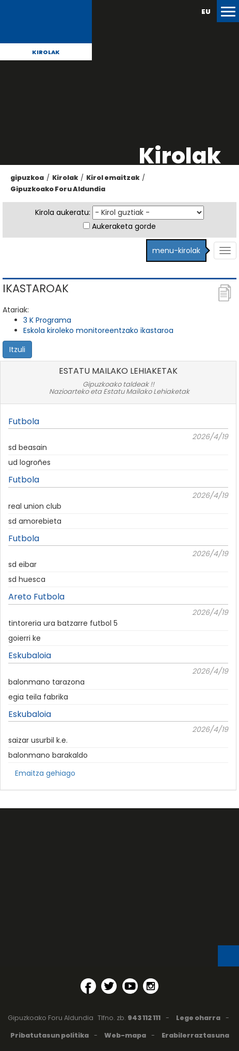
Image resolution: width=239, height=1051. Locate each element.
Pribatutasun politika (49, 1035)
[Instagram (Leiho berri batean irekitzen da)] (150, 986)
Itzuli (17, 349)
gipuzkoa (27, 177)
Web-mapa (125, 1035)
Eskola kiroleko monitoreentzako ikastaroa (98, 330)
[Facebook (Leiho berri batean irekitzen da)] (88, 986)
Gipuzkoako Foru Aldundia (57, 189)
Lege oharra (198, 1017)
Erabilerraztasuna (195, 1035)
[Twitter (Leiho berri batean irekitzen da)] (109, 986)
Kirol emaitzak (112, 177)
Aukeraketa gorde (124, 226)
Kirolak (46, 52)
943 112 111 (144, 1017)
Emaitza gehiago (45, 773)
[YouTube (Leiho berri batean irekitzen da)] (130, 986)
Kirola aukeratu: (62, 212)
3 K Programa (47, 320)
